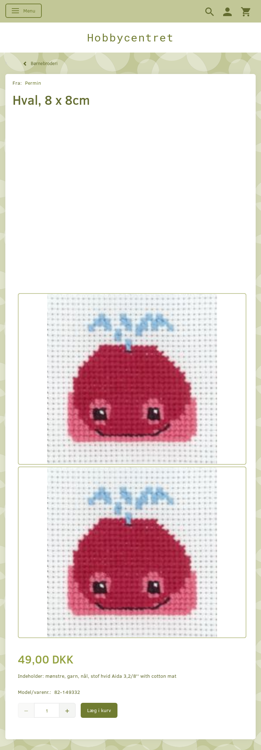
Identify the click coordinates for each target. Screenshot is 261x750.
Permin (33, 82)
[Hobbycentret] (130, 38)
